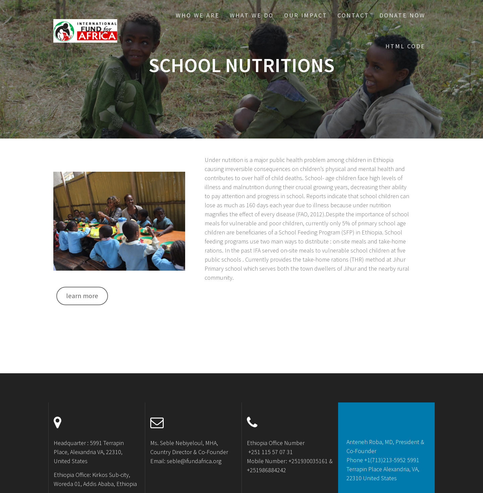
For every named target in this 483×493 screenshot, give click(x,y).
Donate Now (402, 15)
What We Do (252, 15)
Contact (353, 15)
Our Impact (305, 15)
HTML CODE (405, 46)
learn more (82, 295)
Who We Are (198, 15)
